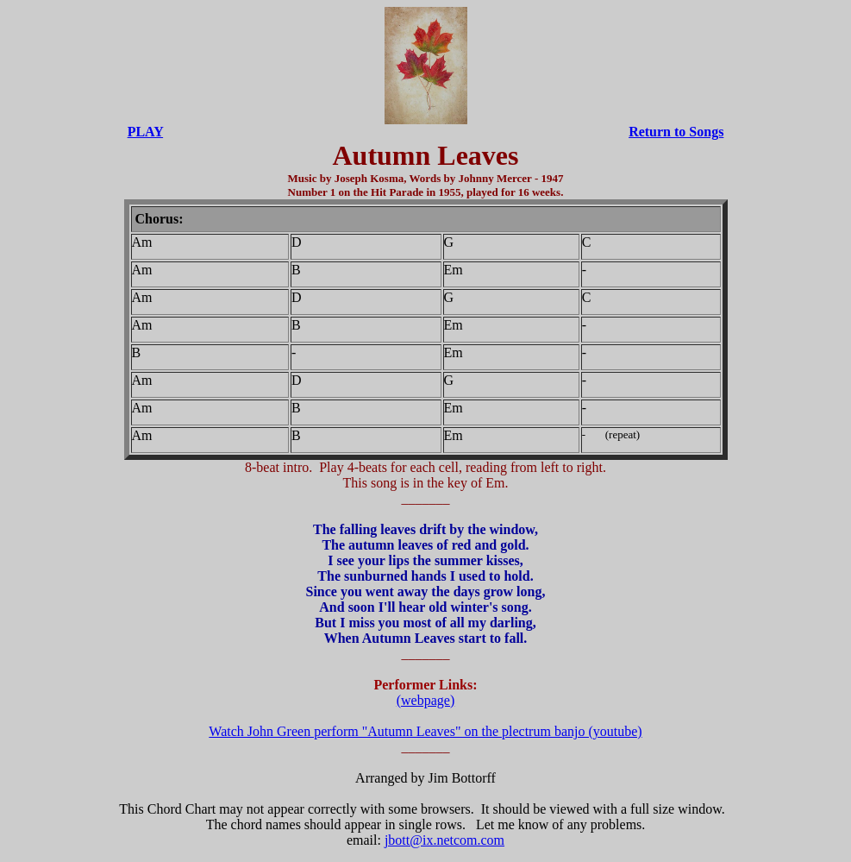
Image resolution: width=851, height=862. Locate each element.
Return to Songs (676, 131)
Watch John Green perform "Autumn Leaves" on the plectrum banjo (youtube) (425, 731)
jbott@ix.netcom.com (444, 840)
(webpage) (426, 700)
